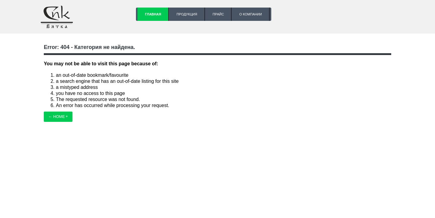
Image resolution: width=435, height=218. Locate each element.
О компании (250, 14)
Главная (153, 14)
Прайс (218, 14)
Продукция (186, 14)
